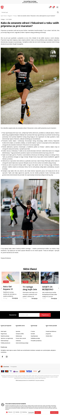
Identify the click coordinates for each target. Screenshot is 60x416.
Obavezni (10, 412)
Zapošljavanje (34, 336)
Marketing (24, 412)
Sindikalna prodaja (35, 338)
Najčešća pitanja (5, 336)
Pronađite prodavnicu (36, 340)
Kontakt (33, 333)
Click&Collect (49, 336)
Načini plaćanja (4, 340)
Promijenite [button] (14, 366)
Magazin (10, 15)
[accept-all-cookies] (54, 412)
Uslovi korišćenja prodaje (22, 343)
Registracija (4, 333)
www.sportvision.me (23, 380)
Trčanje (15, 15)
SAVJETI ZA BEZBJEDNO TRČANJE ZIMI (48, 289)
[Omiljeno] (50, 7)
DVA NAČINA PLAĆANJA (30, 1)
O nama (33, 331)
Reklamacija (19, 336)
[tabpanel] (11, 286)
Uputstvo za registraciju (7, 338)
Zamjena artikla (20, 333)
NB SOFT (33, 380)
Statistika (17, 412)
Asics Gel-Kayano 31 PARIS (8, 289)
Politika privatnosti (5, 343)
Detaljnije (15, 298)
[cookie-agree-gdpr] (38, 412)
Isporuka (18, 331)
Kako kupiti (3, 331)
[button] (30, 12)
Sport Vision (4, 15)
